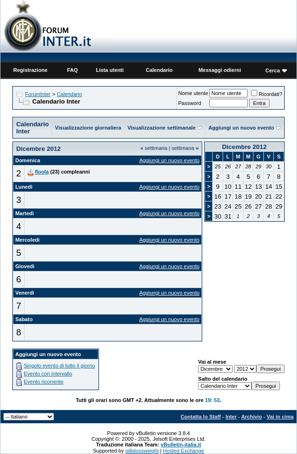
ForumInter (38, 94)
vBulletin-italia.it (181, 444)
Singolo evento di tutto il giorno (59, 365)
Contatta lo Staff (200, 416)
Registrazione (30, 70)
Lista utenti (110, 70)
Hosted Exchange (183, 451)
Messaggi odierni (219, 70)
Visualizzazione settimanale (161, 128)
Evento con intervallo (48, 373)
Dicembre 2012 (244, 146)
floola (42, 172)
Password (189, 103)
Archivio (251, 416)
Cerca (272, 70)
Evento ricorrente (43, 381)
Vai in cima (280, 416)
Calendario (159, 70)
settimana (153, 148)
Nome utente (193, 93)
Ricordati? (266, 94)
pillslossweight (142, 451)
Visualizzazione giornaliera (88, 128)
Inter (231, 416)
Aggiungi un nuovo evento (241, 128)
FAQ (72, 70)
